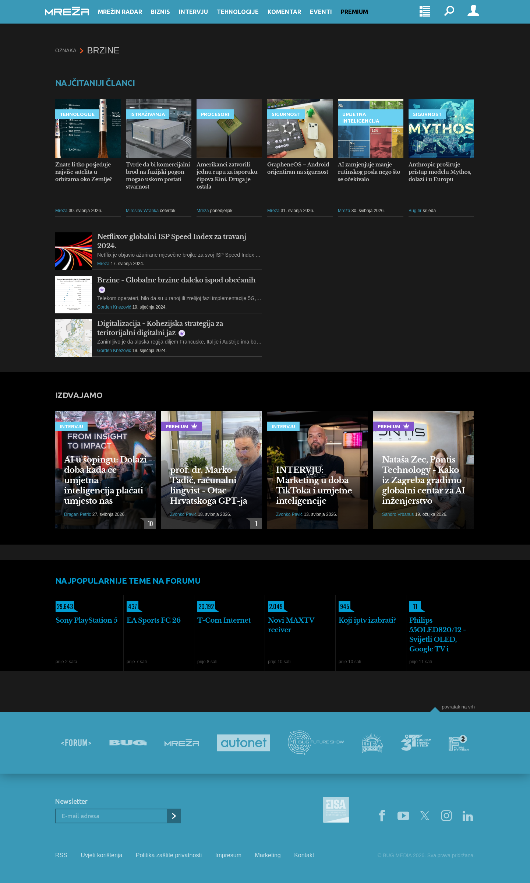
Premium (364, 19)
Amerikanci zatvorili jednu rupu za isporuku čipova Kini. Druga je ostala (227, 175)
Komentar (294, 19)
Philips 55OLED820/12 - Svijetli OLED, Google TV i (437, 634)
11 (413, 606)
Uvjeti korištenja (101, 855)
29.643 (64, 606)
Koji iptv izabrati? (367, 620)
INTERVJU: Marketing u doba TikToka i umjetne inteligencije (314, 485)
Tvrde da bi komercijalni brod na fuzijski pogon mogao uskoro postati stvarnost (158, 175)
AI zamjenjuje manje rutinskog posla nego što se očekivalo (369, 172)
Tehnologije (248, 19)
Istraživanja (147, 114)
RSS (61, 855)
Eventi (331, 19)
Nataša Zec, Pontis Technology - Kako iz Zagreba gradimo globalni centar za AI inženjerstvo (423, 480)
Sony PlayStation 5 (86, 620)
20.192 (205, 606)
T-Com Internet (224, 620)
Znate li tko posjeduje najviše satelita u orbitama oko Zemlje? (83, 172)
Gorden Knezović (114, 307)
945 (344, 606)
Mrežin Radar (130, 19)
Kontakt (304, 855)
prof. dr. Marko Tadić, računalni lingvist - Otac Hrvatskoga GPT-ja (208, 485)
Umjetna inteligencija (360, 117)
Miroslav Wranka (142, 210)
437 (132, 606)
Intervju (203, 19)
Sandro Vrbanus (398, 514)
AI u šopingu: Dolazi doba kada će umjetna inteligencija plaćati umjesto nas (105, 480)
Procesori (215, 114)
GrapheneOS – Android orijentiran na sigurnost (298, 168)
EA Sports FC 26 (154, 620)
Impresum (228, 855)
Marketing (267, 855)
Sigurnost (286, 114)
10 (148, 523)
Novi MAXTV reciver (291, 625)
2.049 (275, 606)
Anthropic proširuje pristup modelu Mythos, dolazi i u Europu (440, 172)
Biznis (170, 19)
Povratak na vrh (458, 707)
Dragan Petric (77, 514)
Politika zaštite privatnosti (169, 855)
